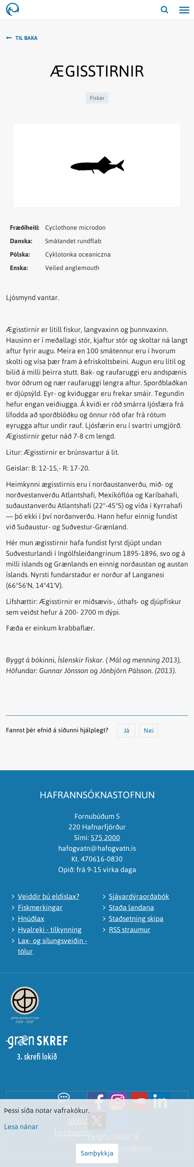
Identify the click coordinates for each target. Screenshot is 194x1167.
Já (126, 730)
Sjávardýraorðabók (139, 896)
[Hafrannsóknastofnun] (16, 10)
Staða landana (131, 907)
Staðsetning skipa (136, 918)
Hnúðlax (31, 918)
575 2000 (105, 837)
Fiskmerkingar (40, 907)
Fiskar (97, 98)
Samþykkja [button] (97, 1153)
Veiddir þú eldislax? (48, 896)
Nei (149, 730)
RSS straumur (129, 929)
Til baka (26, 38)
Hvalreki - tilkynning (50, 929)
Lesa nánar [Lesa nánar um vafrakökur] (21, 1126)
